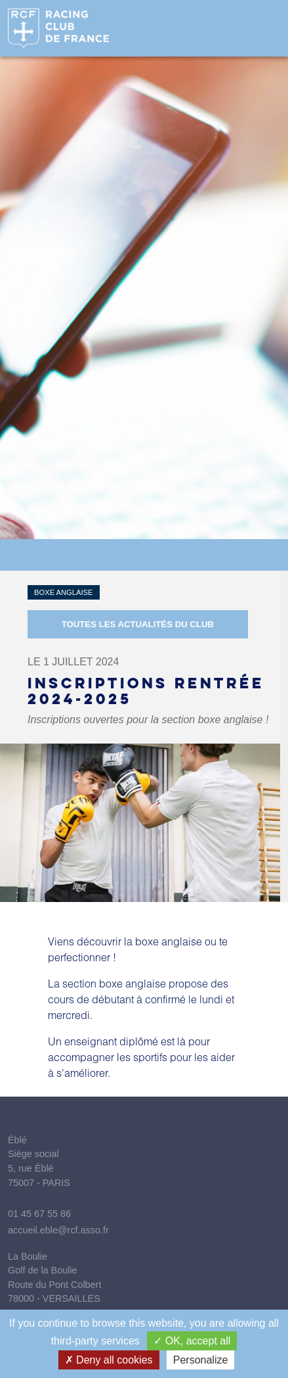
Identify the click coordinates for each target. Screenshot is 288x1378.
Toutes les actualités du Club (138, 624)
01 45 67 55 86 (39, 1213)
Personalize (200, 1360)
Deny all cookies (109, 1360)
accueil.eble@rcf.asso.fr (58, 1230)
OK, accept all (192, 1340)
